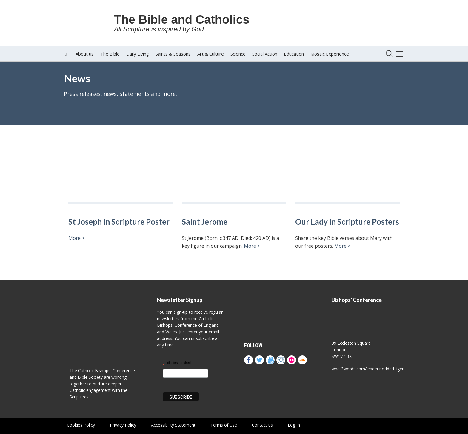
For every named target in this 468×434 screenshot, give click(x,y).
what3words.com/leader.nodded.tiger (368, 369)
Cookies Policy (81, 425)
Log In (294, 425)
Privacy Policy (123, 425)
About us (85, 54)
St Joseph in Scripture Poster (119, 221)
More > (76, 238)
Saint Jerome (204, 221)
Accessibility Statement (173, 425)
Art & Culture (210, 54)
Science (238, 54)
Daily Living (137, 54)
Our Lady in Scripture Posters (347, 221)
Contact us (262, 425)
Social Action (264, 54)
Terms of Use (223, 425)
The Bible (110, 54)
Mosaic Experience (329, 54)
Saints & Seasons (173, 54)
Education (294, 54)
